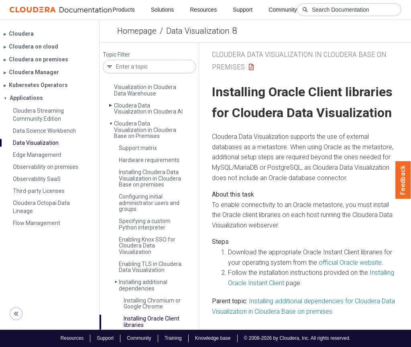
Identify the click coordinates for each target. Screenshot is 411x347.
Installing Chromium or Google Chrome (152, 303)
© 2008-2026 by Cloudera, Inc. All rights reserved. (297, 338)
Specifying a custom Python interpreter (145, 224)
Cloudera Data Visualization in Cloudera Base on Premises (145, 129)
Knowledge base (213, 338)
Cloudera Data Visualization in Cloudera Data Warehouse (145, 87)
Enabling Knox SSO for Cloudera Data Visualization (147, 245)
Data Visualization (197, 31)
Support (242, 9)
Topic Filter (116, 55)
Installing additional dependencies (143, 285)
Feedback (403, 180)
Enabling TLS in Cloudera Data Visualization (150, 267)
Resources (203, 9)
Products (123, 9)
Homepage (137, 31)
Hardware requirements (149, 160)
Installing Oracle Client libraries (151, 321)
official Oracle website (350, 262)
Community (283, 9)
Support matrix (138, 148)
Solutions (162, 9)
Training (173, 338)
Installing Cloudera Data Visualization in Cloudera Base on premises (150, 178)
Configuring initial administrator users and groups (149, 202)
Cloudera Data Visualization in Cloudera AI (148, 108)
